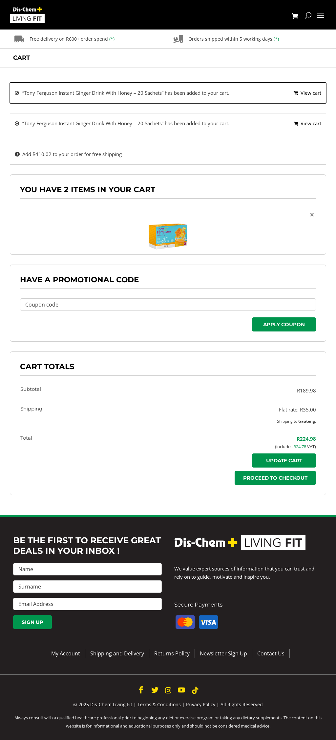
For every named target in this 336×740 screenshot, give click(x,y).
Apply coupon (284, 324)
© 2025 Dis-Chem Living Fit (102, 704)
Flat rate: (297, 409)
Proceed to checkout (275, 478)
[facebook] (141, 689)
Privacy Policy (200, 704)
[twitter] (154, 689)
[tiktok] (195, 690)
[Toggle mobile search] (308, 16)
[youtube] (181, 689)
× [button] (312, 214)
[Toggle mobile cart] (295, 16)
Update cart (284, 460)
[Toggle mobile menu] (320, 15)
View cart (311, 93)
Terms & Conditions (159, 704)
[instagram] (168, 690)
